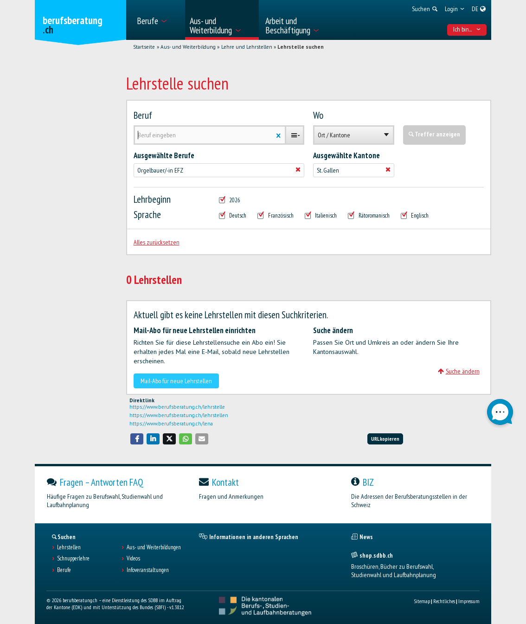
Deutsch (233, 215)
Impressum (469, 601)
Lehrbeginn (152, 199)
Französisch (275, 215)
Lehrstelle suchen (300, 47)
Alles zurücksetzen (157, 242)
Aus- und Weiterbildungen (154, 547)
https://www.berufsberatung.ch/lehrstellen (178, 415)
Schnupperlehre (73, 558)
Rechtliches (444, 601)
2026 (230, 200)
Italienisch (321, 215)
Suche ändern (459, 371)
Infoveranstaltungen (148, 570)
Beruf (143, 115)
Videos (133, 558)
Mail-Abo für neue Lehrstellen (176, 381)
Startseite (144, 47)
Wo (318, 115)
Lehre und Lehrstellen (246, 47)
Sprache (147, 215)
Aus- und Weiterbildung (188, 47)
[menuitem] (158, 20)
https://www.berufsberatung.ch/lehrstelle (177, 407)
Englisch (415, 215)
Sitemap (422, 601)
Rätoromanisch (369, 215)
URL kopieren (385, 438)
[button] (136, 438)
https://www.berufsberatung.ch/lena (171, 423)
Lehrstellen (69, 547)
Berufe (64, 570)
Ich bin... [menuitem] (467, 29)
